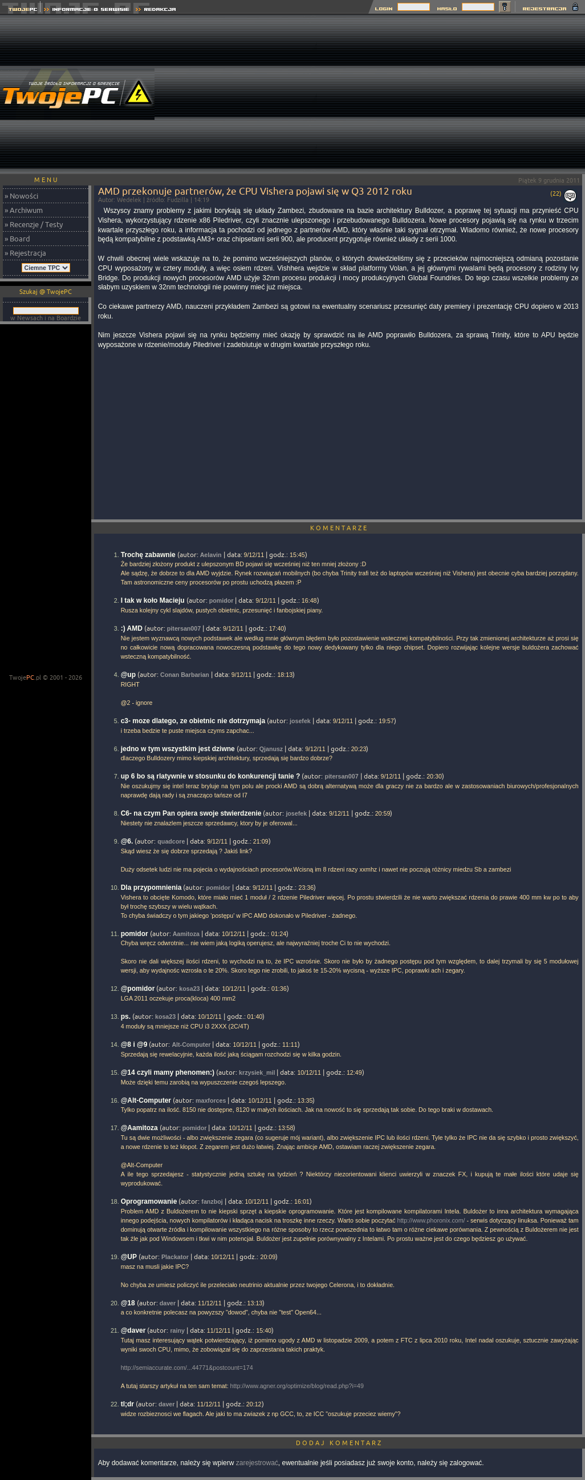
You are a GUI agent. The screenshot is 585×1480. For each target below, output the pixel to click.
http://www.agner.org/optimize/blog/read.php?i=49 (297, 1385)
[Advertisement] (451, 94)
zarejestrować (257, 1463)
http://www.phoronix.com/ (431, 1220)
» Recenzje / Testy (34, 224)
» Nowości (21, 196)
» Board (17, 239)
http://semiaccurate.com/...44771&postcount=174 (187, 1367)
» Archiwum (24, 210)
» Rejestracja (25, 253)
